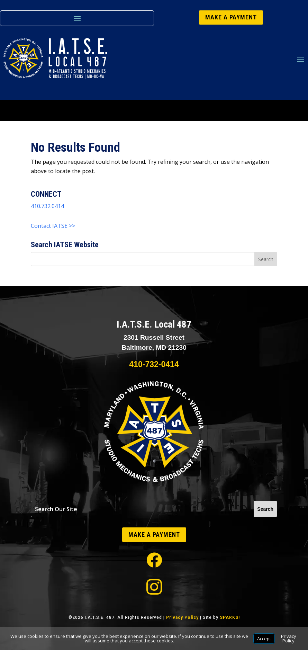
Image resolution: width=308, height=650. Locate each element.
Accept (264, 638)
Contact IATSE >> (53, 226)
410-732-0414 (154, 364)
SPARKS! (230, 617)
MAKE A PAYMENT (231, 17)
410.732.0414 (47, 206)
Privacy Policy (182, 617)
